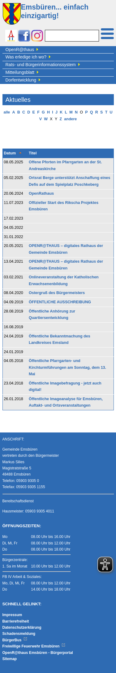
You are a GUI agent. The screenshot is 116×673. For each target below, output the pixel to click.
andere (70, 119)
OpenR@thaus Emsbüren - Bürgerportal (37, 653)
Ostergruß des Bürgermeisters (57, 293)
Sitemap (9, 659)
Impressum (12, 615)
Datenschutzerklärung (21, 627)
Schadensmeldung (19, 633)
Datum (10, 153)
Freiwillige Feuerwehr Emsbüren (34, 646)
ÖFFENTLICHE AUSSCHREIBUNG (60, 302)
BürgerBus (15, 640)
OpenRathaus (41, 193)
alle (6, 112)
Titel (33, 153)
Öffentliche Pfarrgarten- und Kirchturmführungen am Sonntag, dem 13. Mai (67, 367)
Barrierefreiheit (15, 621)
